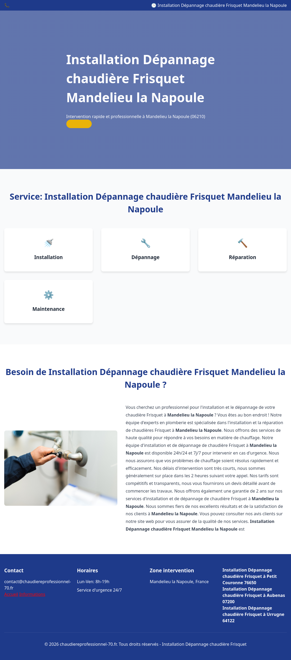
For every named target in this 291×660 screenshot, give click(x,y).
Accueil (11, 594)
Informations (32, 594)
